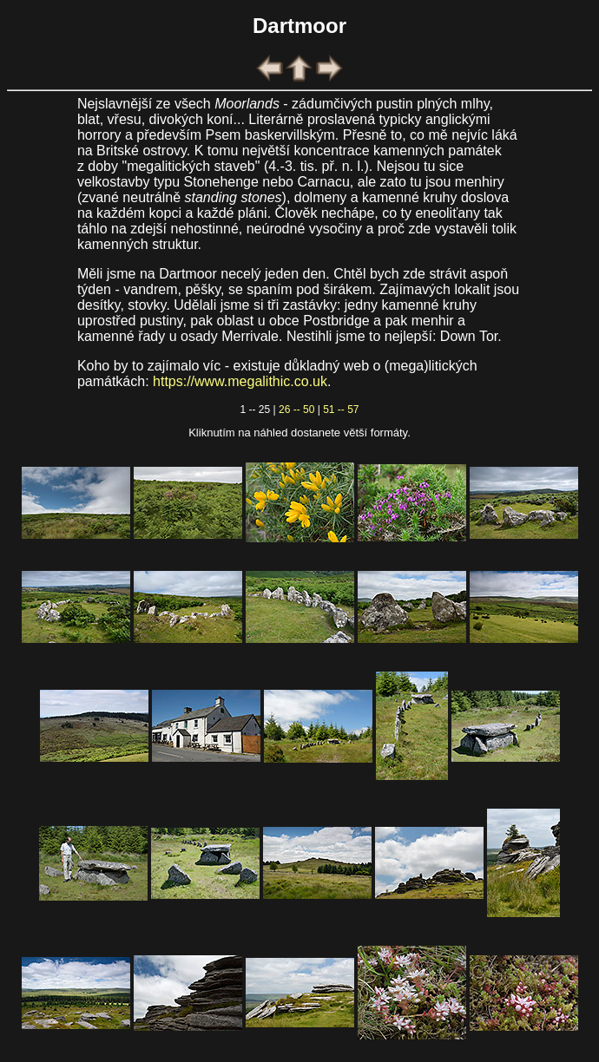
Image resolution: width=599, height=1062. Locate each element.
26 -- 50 (296, 409)
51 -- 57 (341, 409)
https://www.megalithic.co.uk (240, 381)
